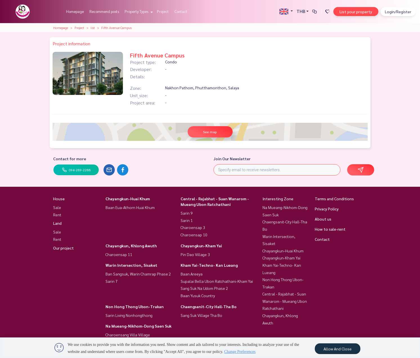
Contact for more (69, 158)
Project (163, 11)
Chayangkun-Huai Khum (127, 198)
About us (323, 218)
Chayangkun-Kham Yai (201, 245)
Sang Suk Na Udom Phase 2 (204, 288)
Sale (57, 207)
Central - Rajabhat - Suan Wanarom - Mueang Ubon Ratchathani (284, 301)
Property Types (138, 11)
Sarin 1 (187, 220)
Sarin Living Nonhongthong (128, 315)
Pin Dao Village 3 (195, 254)
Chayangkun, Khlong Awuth (131, 245)
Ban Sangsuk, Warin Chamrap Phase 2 (138, 273)
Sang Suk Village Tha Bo (201, 315)
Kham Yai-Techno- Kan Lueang (209, 265)
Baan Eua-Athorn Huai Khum (130, 207)
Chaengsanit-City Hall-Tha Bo (209, 306)
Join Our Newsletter (232, 158)
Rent (57, 214)
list (93, 27)
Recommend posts (104, 11)
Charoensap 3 (193, 227)
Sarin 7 (111, 281)
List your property (356, 11)
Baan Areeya (192, 273)
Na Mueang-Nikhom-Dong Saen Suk (138, 325)
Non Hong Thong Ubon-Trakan (134, 306)
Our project (63, 247)
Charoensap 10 (194, 234)
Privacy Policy (327, 208)
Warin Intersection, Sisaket (131, 265)
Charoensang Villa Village (127, 334)
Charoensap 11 (118, 254)
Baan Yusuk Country (198, 295)
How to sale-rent (330, 229)
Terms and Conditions (334, 198)
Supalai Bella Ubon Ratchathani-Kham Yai (217, 281)
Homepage (75, 11)
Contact (180, 11)
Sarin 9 (187, 212)
